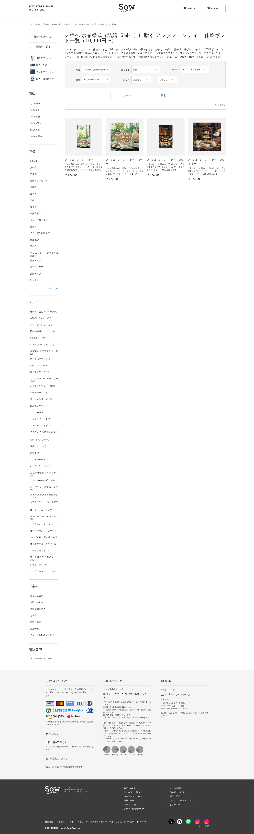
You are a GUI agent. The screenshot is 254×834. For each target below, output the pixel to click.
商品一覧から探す (43, 36)
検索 (163, 95)
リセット (127, 95)
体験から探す (43, 46)
